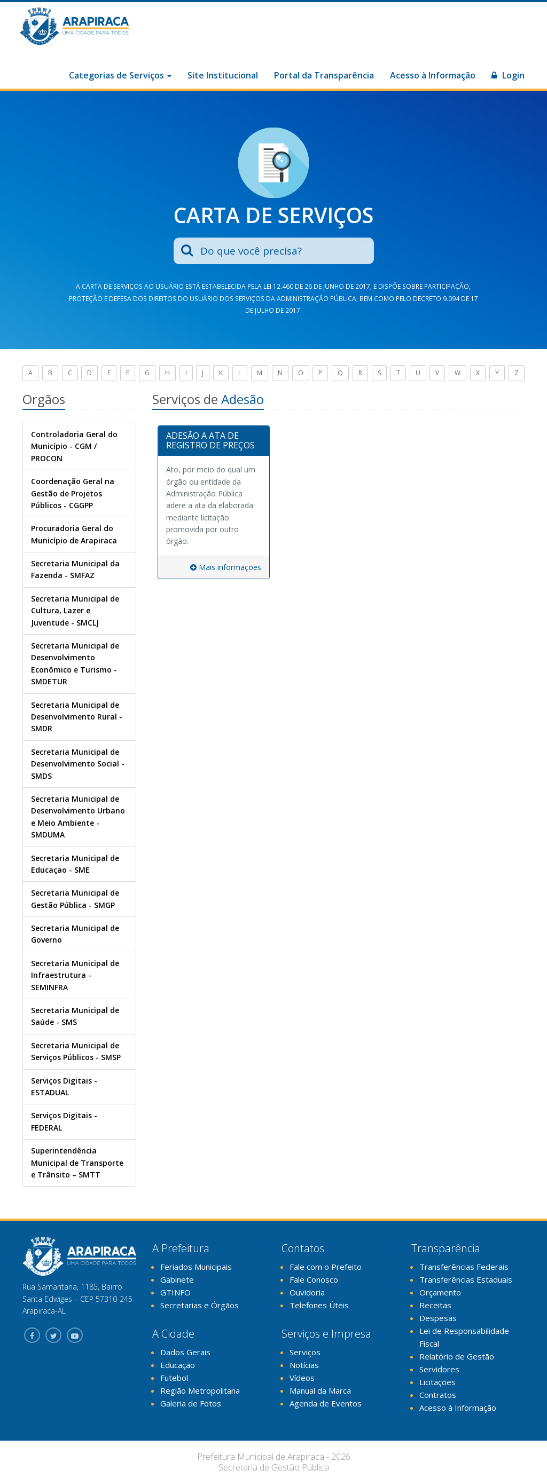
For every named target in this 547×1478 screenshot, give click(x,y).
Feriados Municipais (196, 1266)
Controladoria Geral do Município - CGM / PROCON (74, 446)
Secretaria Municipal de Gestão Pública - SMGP (75, 899)
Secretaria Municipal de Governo (75, 934)
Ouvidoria (307, 1292)
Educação (177, 1365)
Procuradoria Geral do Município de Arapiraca (74, 534)
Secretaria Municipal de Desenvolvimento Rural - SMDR (76, 717)
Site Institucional (222, 75)
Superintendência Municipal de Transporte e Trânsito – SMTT (77, 1162)
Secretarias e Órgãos (199, 1305)
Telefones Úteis (319, 1305)
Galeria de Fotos (190, 1403)
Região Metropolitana (200, 1390)
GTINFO (175, 1292)
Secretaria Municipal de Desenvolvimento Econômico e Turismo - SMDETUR (75, 663)
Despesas (438, 1318)
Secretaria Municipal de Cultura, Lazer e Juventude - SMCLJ (75, 611)
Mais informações (225, 567)
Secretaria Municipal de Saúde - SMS (75, 1016)
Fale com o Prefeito (326, 1266)
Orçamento (440, 1292)
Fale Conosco (314, 1279)
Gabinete (177, 1279)
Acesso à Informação (432, 75)
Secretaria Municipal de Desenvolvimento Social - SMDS (77, 764)
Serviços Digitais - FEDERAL (64, 1121)
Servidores (439, 1369)
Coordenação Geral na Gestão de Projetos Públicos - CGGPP (72, 493)
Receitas (435, 1305)
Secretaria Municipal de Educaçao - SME (75, 864)
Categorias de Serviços (120, 75)
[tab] (213, 441)
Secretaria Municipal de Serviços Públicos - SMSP (76, 1051)
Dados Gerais (185, 1352)
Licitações (437, 1382)
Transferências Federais (464, 1266)
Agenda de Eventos (326, 1403)
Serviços (305, 1352)
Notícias (304, 1365)
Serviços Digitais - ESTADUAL (64, 1086)
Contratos (437, 1394)
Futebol (174, 1377)
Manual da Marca (320, 1390)
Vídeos (302, 1377)
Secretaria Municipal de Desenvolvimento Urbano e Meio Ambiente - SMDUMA (78, 817)
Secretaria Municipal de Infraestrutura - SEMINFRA (75, 975)
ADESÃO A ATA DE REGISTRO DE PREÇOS (210, 440)
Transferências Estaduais (465, 1279)
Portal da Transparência (324, 75)
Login (508, 75)
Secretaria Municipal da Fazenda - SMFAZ (75, 569)
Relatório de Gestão (456, 1356)
